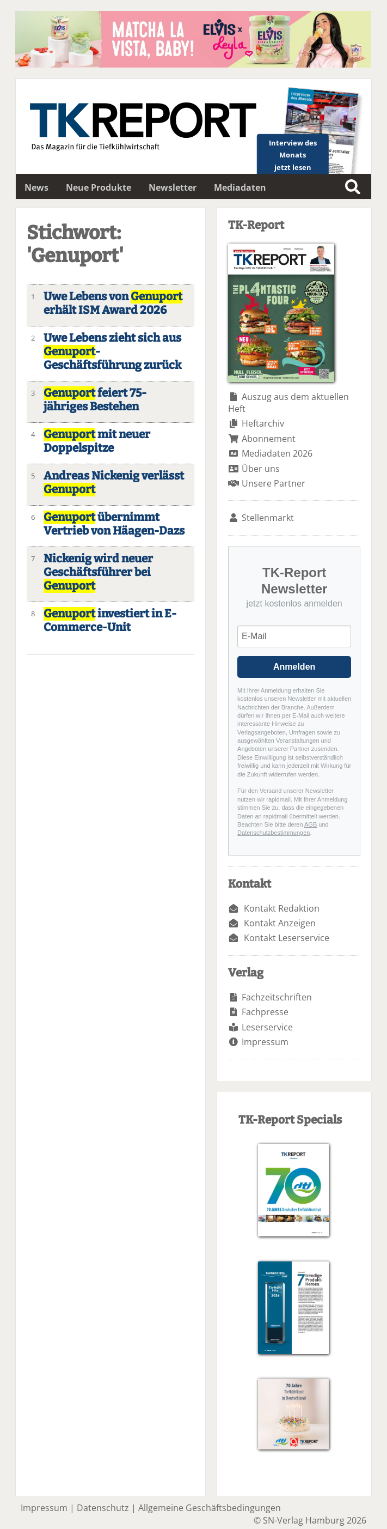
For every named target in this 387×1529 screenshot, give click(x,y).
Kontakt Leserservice (286, 938)
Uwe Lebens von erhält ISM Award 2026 (113, 303)
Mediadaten (240, 187)
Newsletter (172, 187)
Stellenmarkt (268, 518)
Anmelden (294, 666)
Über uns (261, 469)
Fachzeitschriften (277, 997)
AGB (310, 824)
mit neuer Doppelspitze (97, 441)
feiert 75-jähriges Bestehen (95, 400)
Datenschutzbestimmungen (273, 832)
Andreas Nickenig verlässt (114, 482)
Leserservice (267, 1027)
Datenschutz (103, 1508)
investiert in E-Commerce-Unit (110, 620)
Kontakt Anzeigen (280, 923)
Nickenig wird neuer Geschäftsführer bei (98, 572)
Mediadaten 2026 (277, 453)
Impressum (265, 1042)
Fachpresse (265, 1012)
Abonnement (269, 439)
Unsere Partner (273, 483)
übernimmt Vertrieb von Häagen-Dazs (114, 524)
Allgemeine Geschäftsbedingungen (209, 1508)
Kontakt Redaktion (282, 908)
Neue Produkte (98, 187)
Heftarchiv (263, 423)
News (36, 187)
